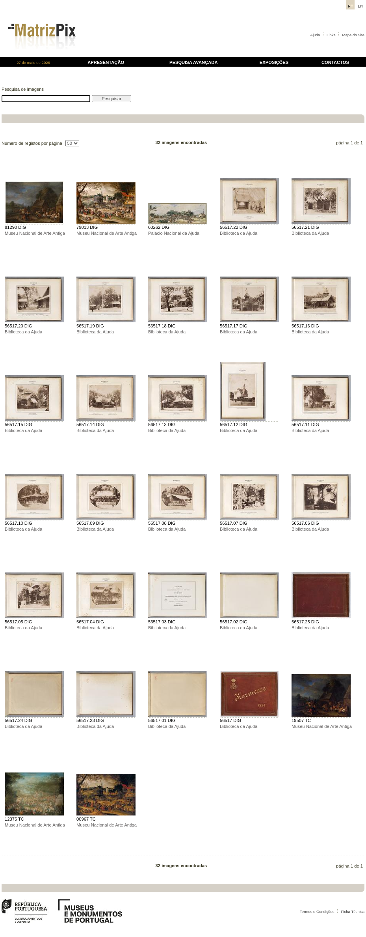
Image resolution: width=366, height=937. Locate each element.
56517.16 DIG (305, 326)
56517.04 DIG (90, 621)
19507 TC (301, 720)
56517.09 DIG (90, 523)
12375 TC (14, 819)
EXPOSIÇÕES (274, 62)
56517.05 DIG (18, 621)
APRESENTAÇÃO (105, 62)
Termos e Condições (317, 911)
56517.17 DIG (233, 326)
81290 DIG (15, 227)
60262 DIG (158, 227)
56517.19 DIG (90, 326)
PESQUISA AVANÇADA (193, 62)
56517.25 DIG (305, 621)
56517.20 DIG (18, 326)
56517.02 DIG (233, 621)
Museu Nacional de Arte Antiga (35, 233)
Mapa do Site (353, 35)
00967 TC (86, 819)
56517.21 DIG (305, 227)
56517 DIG (230, 720)
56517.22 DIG (233, 227)
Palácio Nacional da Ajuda (173, 233)
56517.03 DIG (162, 621)
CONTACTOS (335, 62)
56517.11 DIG (305, 424)
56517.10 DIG (18, 523)
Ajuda (315, 35)
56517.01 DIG (162, 720)
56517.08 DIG (162, 523)
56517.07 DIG (233, 523)
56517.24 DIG (18, 720)
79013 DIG (87, 227)
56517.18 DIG (162, 326)
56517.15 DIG (18, 424)
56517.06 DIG (305, 523)
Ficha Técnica (352, 911)
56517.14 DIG (90, 424)
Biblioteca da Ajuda (238, 233)
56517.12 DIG (233, 424)
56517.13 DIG (162, 424)
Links (331, 35)
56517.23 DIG (90, 720)
